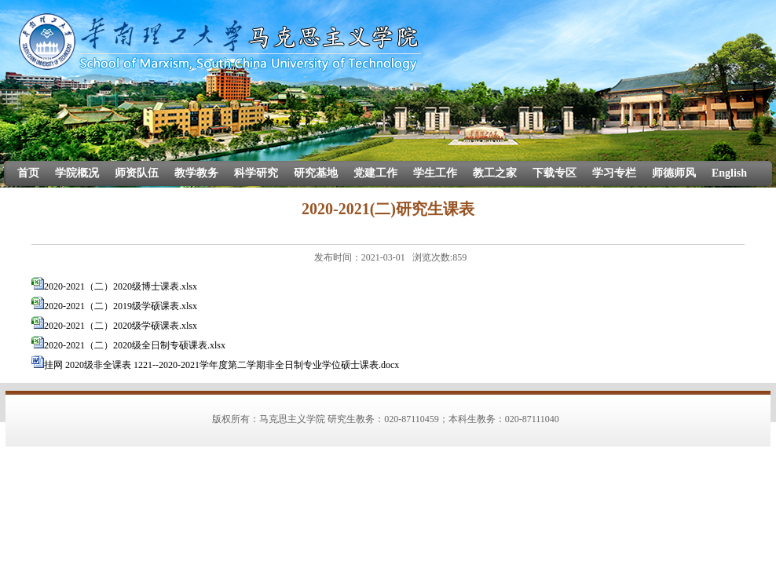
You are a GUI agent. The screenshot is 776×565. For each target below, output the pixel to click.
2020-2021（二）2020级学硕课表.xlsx (120, 325)
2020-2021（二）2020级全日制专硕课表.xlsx (134, 345)
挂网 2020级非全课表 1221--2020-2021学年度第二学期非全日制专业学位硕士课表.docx (221, 364)
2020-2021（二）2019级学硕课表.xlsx (120, 306)
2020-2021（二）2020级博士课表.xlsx (120, 286)
